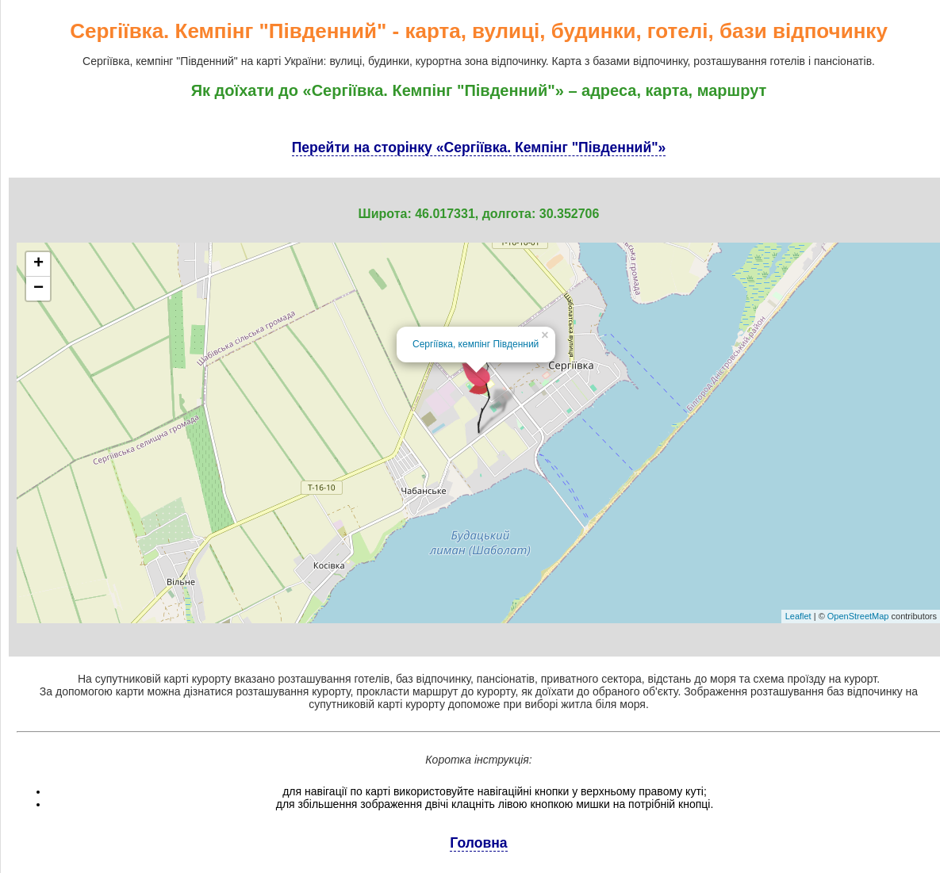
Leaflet (798, 616)
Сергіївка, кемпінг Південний (475, 344)
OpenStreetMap (858, 616)
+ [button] (38, 264)
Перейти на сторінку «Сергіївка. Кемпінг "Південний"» (479, 147)
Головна (478, 843)
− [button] (38, 289)
